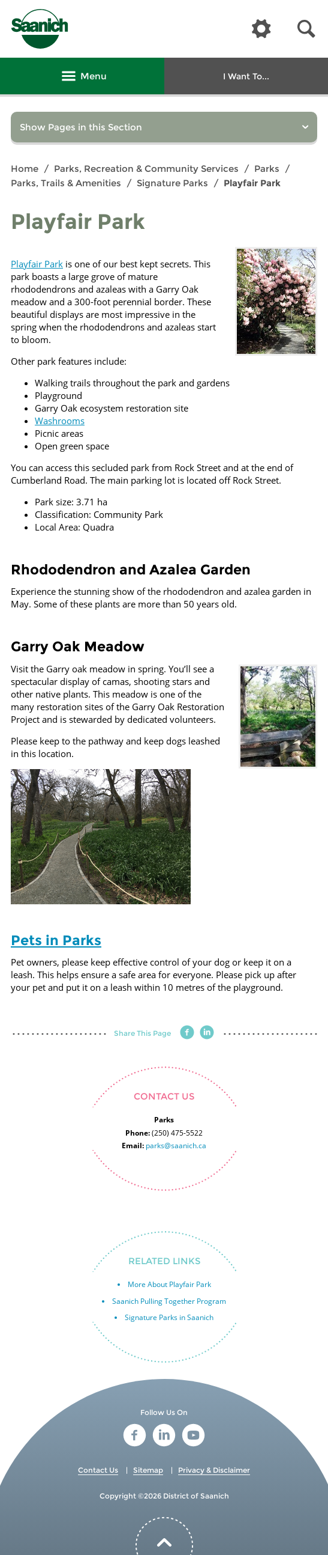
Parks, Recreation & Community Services (146, 168)
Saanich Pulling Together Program (169, 1301)
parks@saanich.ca (176, 1145)
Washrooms (60, 421)
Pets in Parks (56, 940)
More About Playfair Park (169, 1284)
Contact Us (98, 1469)
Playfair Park (37, 264)
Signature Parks (172, 183)
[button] (306, 29)
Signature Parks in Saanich (169, 1317)
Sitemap (148, 1469)
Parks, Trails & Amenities (66, 183)
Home (24, 168)
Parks (266, 168)
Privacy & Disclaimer (214, 1469)
